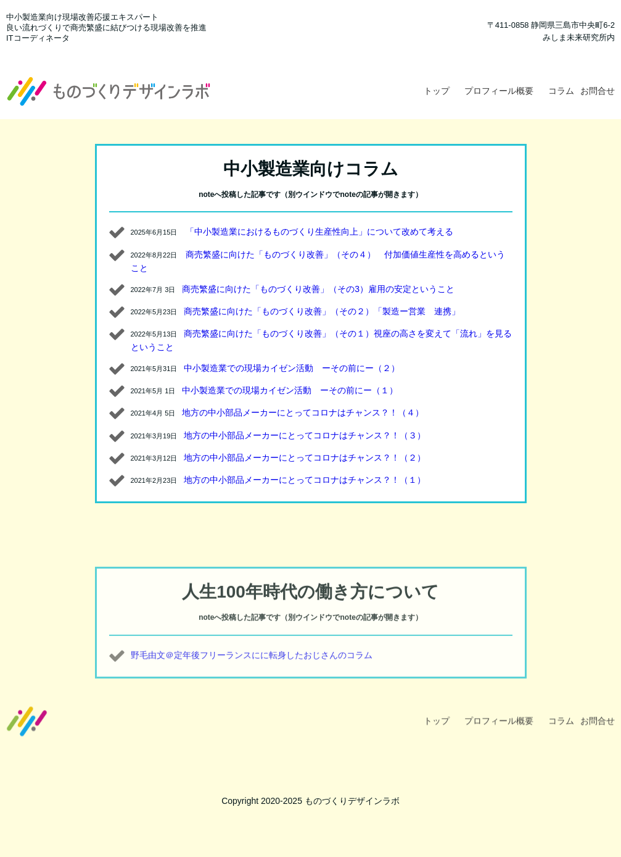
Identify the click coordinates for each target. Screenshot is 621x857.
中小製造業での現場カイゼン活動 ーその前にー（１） (290, 390)
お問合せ (597, 91)
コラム (561, 91)
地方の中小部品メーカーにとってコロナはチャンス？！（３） (305, 435)
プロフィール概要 (498, 91)
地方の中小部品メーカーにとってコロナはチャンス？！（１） (305, 480)
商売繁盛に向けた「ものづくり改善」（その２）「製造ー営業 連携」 (322, 311)
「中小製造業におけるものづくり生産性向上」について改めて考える (319, 231)
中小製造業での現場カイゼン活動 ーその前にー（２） (292, 368)
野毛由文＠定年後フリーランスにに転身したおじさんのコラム (251, 673)
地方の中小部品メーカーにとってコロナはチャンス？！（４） (303, 412)
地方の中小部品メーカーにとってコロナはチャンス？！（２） (305, 457)
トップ (437, 91)
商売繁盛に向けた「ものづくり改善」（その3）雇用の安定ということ (318, 289)
